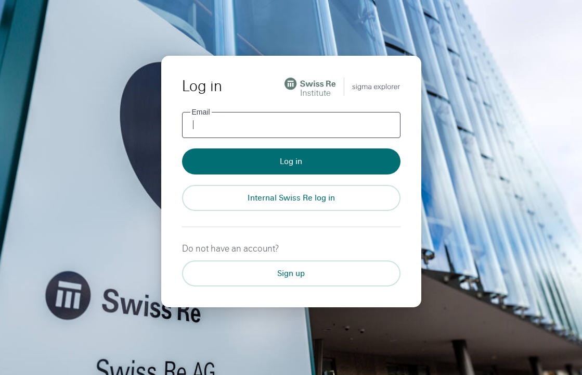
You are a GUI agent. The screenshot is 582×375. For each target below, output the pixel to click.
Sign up (291, 273)
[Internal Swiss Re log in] (291, 198)
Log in (291, 161)
